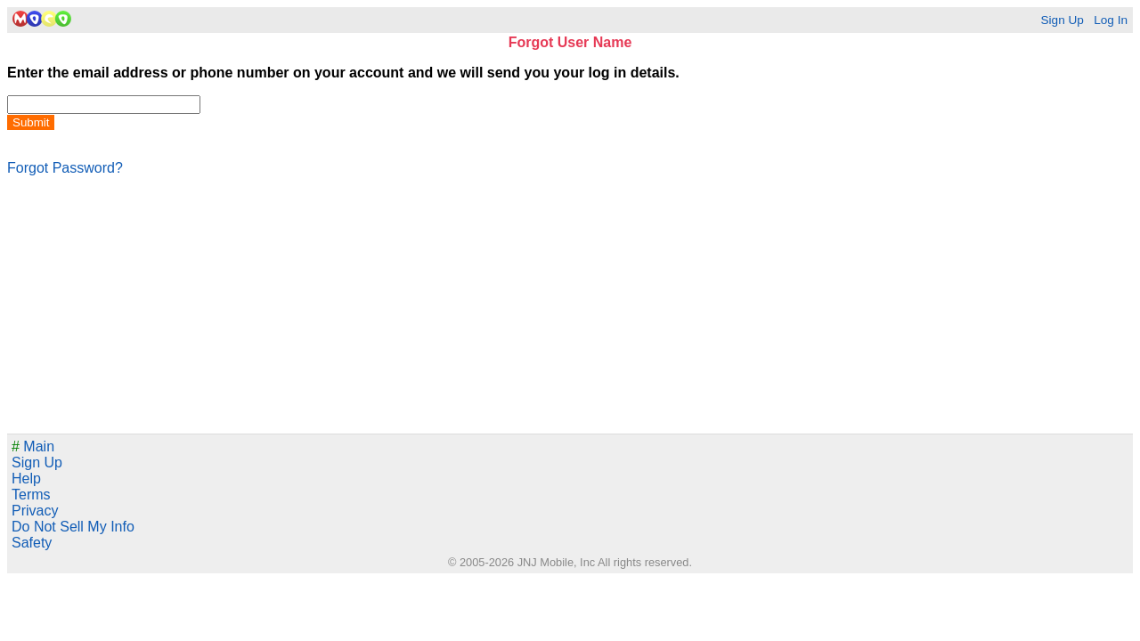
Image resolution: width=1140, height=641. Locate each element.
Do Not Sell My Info (73, 526)
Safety (32, 542)
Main (33, 446)
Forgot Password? (65, 167)
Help (26, 478)
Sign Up (1061, 20)
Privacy (35, 510)
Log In (1111, 20)
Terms (31, 494)
